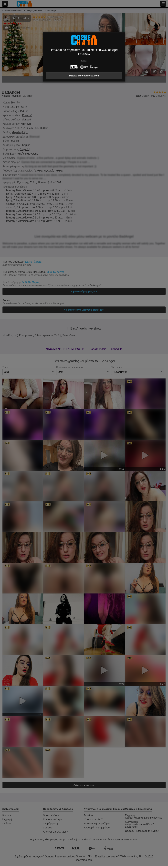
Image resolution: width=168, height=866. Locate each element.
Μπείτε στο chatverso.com (84, 75)
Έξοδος (84, 60)
